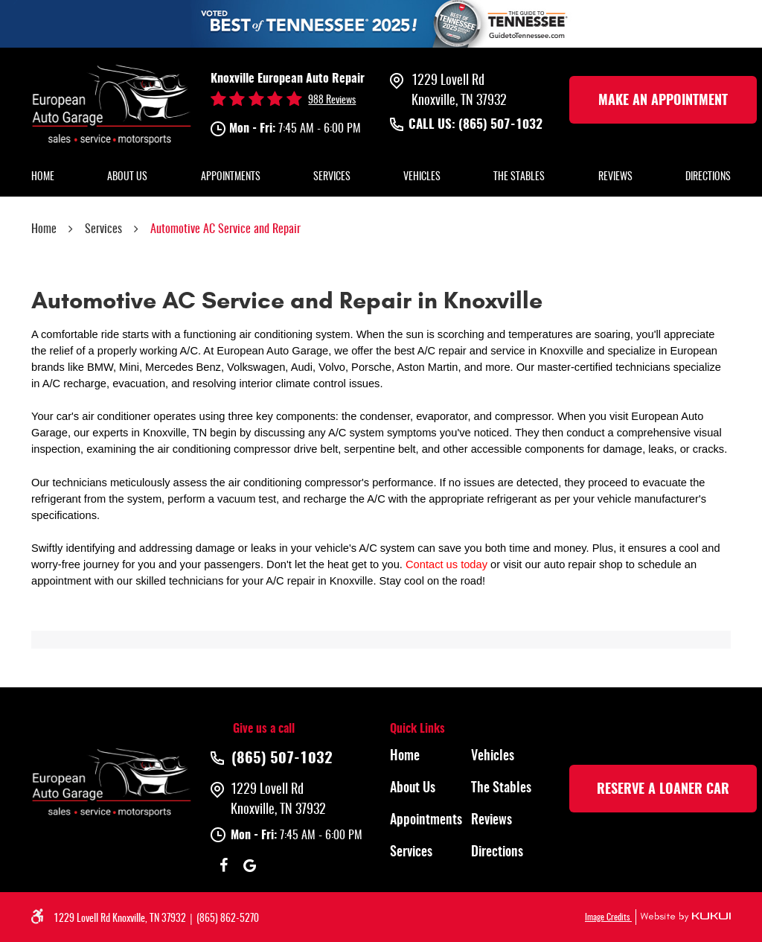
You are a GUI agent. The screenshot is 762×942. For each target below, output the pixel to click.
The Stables (519, 177)
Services (331, 177)
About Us (127, 177)
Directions (708, 177)
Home (42, 177)
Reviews (615, 177)
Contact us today (446, 564)
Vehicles (422, 177)
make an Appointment (663, 101)
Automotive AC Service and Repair (225, 229)
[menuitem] (42, 178)
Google (250, 865)
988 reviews (332, 100)
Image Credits (608, 917)
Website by (683, 917)
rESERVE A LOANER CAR (663, 790)
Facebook (224, 865)
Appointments (230, 177)
